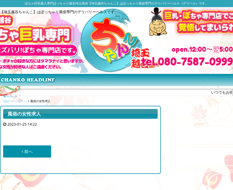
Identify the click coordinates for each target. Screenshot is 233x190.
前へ (27, 151)
